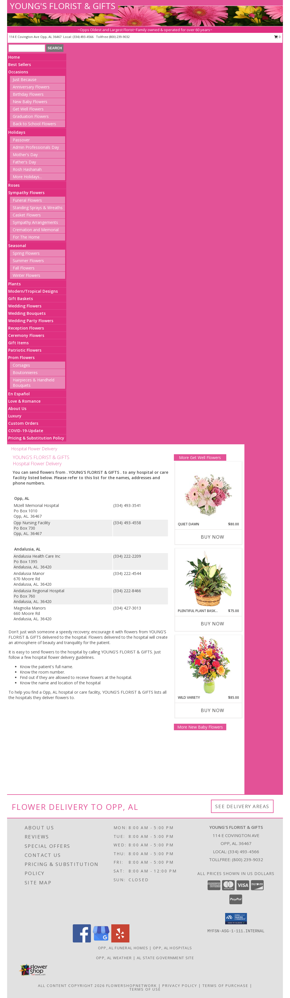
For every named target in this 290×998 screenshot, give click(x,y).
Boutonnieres (25, 372)
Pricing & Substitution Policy (36, 438)
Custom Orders (23, 423)
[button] (236, 918)
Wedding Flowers (24, 306)
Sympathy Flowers (26, 192)
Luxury (15, 416)
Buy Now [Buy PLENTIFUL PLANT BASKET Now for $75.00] (212, 624)
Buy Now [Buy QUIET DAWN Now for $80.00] (212, 537)
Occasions (18, 72)
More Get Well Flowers (200, 457)
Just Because (25, 79)
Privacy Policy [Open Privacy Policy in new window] (179, 985)
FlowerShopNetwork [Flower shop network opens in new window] (131, 985)
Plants (14, 283)
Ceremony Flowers (26, 335)
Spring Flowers (26, 253)
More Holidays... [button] (27, 176)
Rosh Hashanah (27, 169)
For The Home (26, 237)
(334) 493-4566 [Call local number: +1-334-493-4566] (83, 37)
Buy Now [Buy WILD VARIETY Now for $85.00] (212, 710)
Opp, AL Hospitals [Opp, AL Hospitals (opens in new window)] (172, 947)
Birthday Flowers (28, 94)
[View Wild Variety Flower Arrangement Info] (208, 665)
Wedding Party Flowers (30, 320)
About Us (17, 408)
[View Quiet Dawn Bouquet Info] (208, 492)
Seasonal (17, 245)
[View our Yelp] (120, 941)
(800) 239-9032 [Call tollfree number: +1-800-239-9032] (119, 37)
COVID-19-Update (25, 430)
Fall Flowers (24, 268)
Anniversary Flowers (31, 87)
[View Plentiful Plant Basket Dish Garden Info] (208, 578)
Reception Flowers (26, 328)
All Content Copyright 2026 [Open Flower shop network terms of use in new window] (71, 985)
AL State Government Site (165, 957)
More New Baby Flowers (200, 727)
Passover (21, 140)
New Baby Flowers (30, 101)
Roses (14, 185)
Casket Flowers (27, 215)
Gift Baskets (20, 298)
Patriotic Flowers (24, 350)
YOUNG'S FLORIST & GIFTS (62, 5)
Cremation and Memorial (36, 229)
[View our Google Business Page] (101, 941)
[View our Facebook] (82, 941)
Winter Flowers (26, 275)
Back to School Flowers (34, 123)
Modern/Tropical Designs (33, 291)
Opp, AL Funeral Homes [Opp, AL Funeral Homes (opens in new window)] (123, 947)
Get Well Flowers (28, 109)
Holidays (16, 132)
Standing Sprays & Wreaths (38, 207)
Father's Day (24, 162)
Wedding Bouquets (27, 313)
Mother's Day (25, 154)
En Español (19, 393)
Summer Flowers (28, 260)
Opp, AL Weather (114, 957)
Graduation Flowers (31, 116)
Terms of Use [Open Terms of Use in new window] (145, 989)
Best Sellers (19, 64)
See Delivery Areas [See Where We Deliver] (242, 806)
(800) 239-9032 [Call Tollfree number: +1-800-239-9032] (247, 859)
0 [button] (277, 37)
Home (14, 57)
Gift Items (18, 342)
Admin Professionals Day (36, 147)
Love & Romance (24, 401)
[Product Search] (26, 48)
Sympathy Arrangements (35, 222)
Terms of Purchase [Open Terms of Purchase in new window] (225, 985)
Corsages (21, 365)
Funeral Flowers (27, 200)
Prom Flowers (21, 357)
